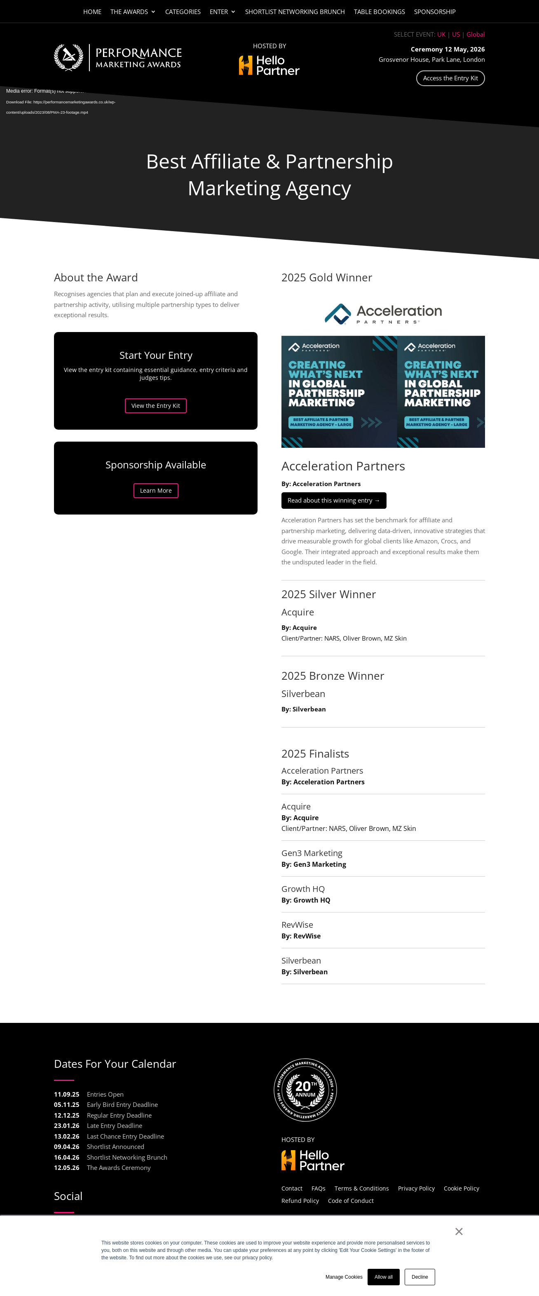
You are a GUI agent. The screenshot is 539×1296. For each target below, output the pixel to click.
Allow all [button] (384, 1277)
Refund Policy (300, 1200)
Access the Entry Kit (450, 78)
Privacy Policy (416, 1187)
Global (475, 34)
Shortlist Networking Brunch (295, 12)
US (456, 34)
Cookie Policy (461, 1187)
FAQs (319, 1187)
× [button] (459, 1231)
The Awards (129, 12)
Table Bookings (379, 12)
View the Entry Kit (174, 405)
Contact (291, 1187)
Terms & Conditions (362, 1187)
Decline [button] (420, 1277)
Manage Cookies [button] (344, 1277)
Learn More (174, 490)
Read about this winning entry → (334, 500)
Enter (219, 12)
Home (92, 12)
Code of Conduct (351, 1200)
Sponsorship (435, 12)
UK (441, 34)
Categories (183, 12)
